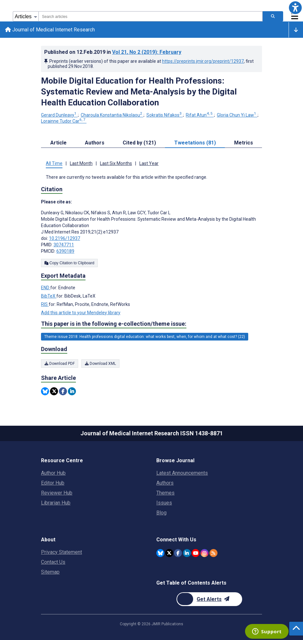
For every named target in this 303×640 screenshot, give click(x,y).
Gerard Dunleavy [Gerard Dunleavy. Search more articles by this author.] (59, 115)
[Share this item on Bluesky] (45, 391)
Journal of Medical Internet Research (50, 30)
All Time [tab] (54, 163)
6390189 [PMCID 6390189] (65, 251)
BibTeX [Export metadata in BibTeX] (48, 296)
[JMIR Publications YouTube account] (196, 553)
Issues (164, 503)
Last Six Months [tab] (116, 163)
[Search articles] (273, 16)
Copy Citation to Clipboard (69, 263)
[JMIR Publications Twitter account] (169, 553)
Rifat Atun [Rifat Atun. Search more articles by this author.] (200, 115)
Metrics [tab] (243, 143)
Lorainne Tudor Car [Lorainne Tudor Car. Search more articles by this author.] (63, 121)
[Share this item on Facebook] (63, 391)
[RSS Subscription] (213, 553)
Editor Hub (52, 483)
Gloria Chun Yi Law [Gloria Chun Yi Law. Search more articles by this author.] (237, 115)
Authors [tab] (94, 143)
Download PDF (60, 363)
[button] (295, 8)
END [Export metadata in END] (45, 287)
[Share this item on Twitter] (54, 391)
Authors (165, 483)
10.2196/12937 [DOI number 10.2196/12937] (64, 238)
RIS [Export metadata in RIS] (45, 304)
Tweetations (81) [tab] (195, 143)
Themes (165, 493)
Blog (161, 513)
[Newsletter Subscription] (209, 599)
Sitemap (50, 572)
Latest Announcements (182, 473)
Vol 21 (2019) (146, 52)
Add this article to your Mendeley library (80, 312)
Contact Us (53, 562)
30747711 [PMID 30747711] (63, 244)
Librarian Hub (55, 503)
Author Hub (53, 473)
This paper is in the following (113, 324)
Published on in (112, 52)
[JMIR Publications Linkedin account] (187, 553)
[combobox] (150, 16)
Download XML (100, 363)
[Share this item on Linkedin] (72, 391)
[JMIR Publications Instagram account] (205, 553)
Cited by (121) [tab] (139, 143)
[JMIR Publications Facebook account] (178, 553)
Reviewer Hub (56, 493)
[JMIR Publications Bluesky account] (160, 553)
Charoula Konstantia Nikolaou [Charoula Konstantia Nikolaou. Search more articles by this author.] (112, 115)
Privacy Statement (61, 552)
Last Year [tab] (149, 163)
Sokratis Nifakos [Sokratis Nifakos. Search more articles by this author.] (164, 115)
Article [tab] (58, 143)
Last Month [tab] (81, 163)
